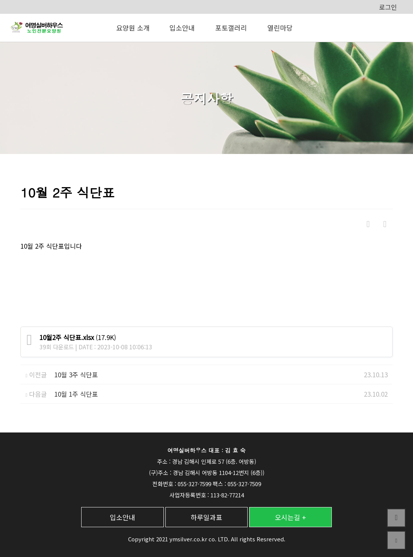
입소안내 (182, 27)
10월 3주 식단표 (76, 374)
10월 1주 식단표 (76, 394)
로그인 (388, 7)
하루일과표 (206, 517)
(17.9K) (77, 337)
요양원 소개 (133, 27)
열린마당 (280, 27)
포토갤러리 (231, 27)
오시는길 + (290, 517)
